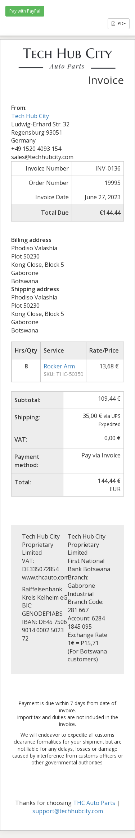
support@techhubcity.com (67, 811)
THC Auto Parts (94, 803)
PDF (119, 23)
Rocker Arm (59, 366)
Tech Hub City (30, 116)
